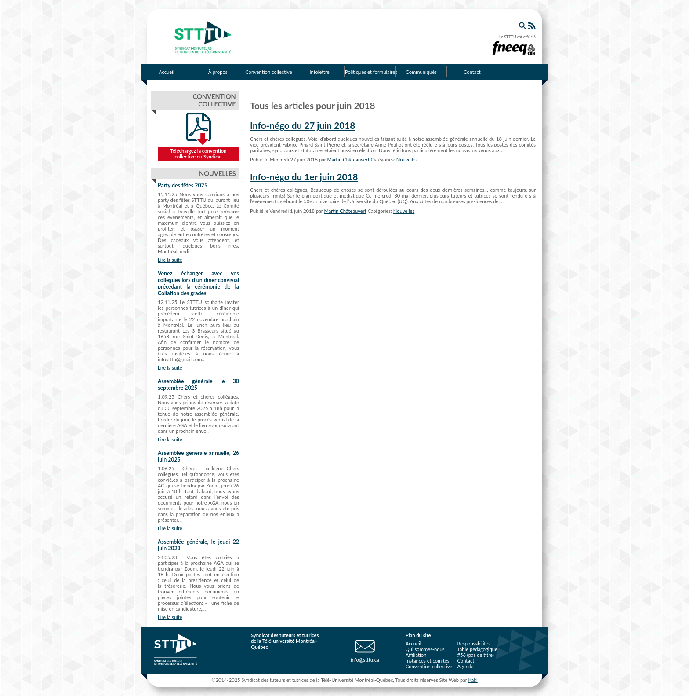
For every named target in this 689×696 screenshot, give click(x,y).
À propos (218, 72)
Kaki (472, 680)
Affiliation (416, 655)
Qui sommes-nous (425, 649)
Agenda (465, 666)
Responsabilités (473, 643)
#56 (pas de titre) (475, 655)
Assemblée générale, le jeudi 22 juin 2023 (198, 545)
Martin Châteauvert (348, 159)
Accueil (166, 72)
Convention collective (268, 72)
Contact (472, 72)
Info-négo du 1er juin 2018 (304, 177)
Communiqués (421, 72)
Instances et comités (428, 660)
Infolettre (320, 72)
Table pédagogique (477, 649)
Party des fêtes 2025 (182, 185)
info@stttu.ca (365, 660)
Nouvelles (407, 159)
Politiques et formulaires (370, 72)
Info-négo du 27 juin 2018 (302, 125)
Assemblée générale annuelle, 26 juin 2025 (198, 456)
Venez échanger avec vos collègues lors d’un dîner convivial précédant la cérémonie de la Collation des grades (198, 283)
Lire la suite (170, 260)
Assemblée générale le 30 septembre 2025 (198, 384)
